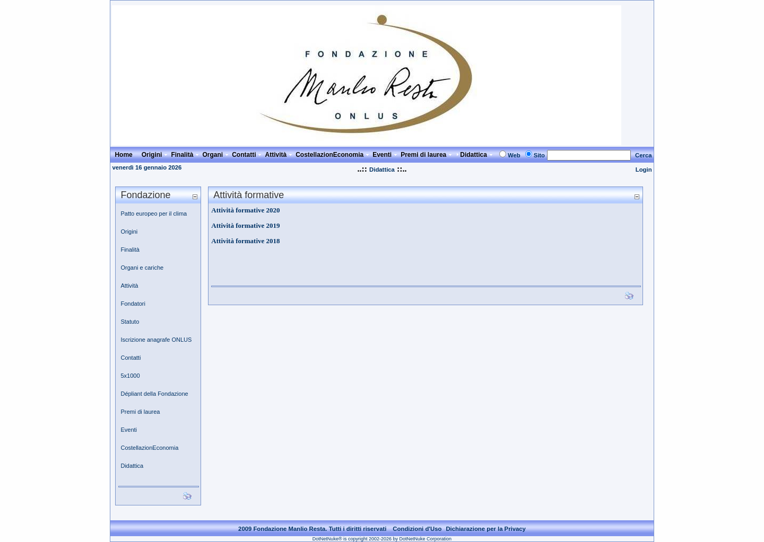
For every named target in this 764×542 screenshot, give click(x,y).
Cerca (643, 155)
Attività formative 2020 (245, 210)
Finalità (129, 249)
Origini (128, 231)
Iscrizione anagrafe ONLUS (156, 339)
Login (644, 169)
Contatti (130, 357)
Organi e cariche (141, 267)
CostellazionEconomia (149, 448)
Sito (539, 155)
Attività (129, 285)
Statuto (129, 321)
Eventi (128, 430)
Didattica (382, 169)
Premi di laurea (140, 411)
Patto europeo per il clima (153, 213)
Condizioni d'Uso (417, 529)
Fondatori (132, 303)
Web (514, 155)
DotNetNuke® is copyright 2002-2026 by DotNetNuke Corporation (382, 538)
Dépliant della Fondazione (154, 393)
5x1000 (130, 375)
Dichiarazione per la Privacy (486, 529)
